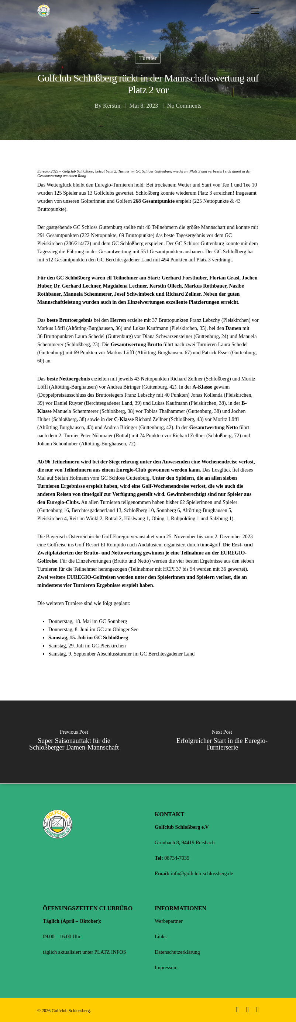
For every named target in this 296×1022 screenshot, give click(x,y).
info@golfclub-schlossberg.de (202, 873)
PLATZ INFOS (110, 952)
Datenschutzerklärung (177, 952)
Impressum (166, 967)
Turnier (147, 58)
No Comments (184, 105)
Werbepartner (169, 921)
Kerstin (111, 105)
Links (160, 936)
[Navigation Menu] (255, 10)
